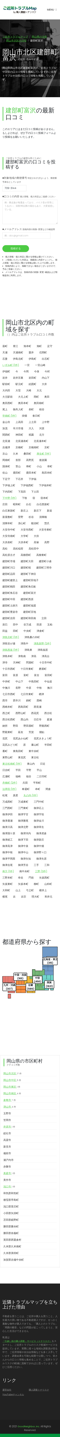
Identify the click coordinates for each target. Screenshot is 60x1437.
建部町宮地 (29, 612)
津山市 (9, 1107)
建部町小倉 (45, 561)
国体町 (6, 466)
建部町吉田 (8, 618)
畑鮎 (41, 732)
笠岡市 (7, 1120)
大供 (36, 536)
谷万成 (27, 624)
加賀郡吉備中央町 (13, 1260)
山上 (18, 890)
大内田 (6, 390)
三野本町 (7, 878)
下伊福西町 (27, 485)
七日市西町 (8, 694)
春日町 (36, 416)
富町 (26, 675)
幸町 (49, 466)
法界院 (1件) (9, 789)
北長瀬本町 (40, 441)
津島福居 (43, 650)
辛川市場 (18, 428)
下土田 (35, 492)
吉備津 (6, 447)
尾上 (5, 409)
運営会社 (6, 1389)
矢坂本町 (23, 884)
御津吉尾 (7, 865)
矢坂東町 (7, 884)
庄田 (5, 504)
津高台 (45, 656)
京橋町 (19, 447)
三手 (36, 865)
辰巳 (5, 624)
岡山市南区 (12, 1093)
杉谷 (31, 517)
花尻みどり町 (10, 745)
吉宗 (23, 897)
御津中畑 (39, 846)
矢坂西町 (44, 878)
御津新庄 (39, 840)
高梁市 (7, 1140)
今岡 (26, 371)
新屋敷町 (7, 517)
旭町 (39, 346)
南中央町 (24, 871)
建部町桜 (26, 567)
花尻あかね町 (20, 738)
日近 (42, 764)
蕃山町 (35, 745)
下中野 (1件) (9, 498)
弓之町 (30, 890)
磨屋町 (43, 669)
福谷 (28, 776)
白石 (28, 504)
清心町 (22, 523)
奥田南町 (39, 403)
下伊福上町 (8, 485)
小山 (39, 466)
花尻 (5, 738)
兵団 (25, 783)
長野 (18, 688)
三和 (46, 865)
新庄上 (24, 511)
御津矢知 (26, 859)
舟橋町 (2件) (9, 783)
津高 (33, 656)
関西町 (6, 435)
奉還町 (26, 789)
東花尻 (22, 757)
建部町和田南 (28, 618)
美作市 (7, 1180)
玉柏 (49, 624)
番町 (5, 751)
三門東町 (23, 808)
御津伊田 (7, 814)
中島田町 (34, 681)
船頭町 (35, 523)
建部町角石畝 (28, 586)
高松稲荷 (18, 548)
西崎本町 (7, 707)
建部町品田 (8, 574)
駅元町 (19, 384)
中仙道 (48, 681)
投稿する (16, 248)
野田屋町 (29, 726)
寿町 (28, 466)
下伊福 (32, 479)
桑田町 (27, 454)
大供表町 (7, 542)
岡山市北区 (12, 1074)
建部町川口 (8, 567)
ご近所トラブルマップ (15, 37)
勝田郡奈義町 (11, 1233)
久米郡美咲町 (11, 1253)
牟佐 (20, 878)
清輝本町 (7, 523)
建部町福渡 (29, 605)
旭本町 (27, 346)
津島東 (28, 650)
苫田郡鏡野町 (11, 1220)
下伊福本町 (45, 485)
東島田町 (18, 751)
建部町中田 (8, 599)
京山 (5, 454)
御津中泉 (23, 846)
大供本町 (23, 542)
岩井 (5, 378)
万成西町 (7, 802)
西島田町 (23, 707)
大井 (44, 384)
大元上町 (23, 397)
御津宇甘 (23, 814)
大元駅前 (7, 397)
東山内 (31, 764)
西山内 (24, 719)
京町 (46, 447)
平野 (28, 770)
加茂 (5, 428)
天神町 (17, 662)
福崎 (18, 776)
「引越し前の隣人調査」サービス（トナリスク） (27, 1341)
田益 (5, 631)
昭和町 (17, 504)
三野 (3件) (41, 871)
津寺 (5, 662)
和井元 (48, 897)
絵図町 (32, 384)
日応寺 (37, 719)
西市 (5, 700)
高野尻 (30, 460)
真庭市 (9, 1173)
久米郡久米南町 (12, 1246)
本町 (37, 789)
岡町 (36, 397)
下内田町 (7, 492)
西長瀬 (37, 707)
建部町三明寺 (44, 567)
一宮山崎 (40, 365)
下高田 (22, 492)
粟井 (31, 352)
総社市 (7, 1133)
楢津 (41, 694)
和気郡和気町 (11, 1193)
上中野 (45, 422)
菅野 (20, 517)
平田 (18, 770)
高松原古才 (8, 555)
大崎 (28, 390)
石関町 (43, 352)
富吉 (36, 675)
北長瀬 (6, 441)
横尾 (5, 897)
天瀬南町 (18, 352)
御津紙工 (7, 840)
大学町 (24, 536)
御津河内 (26, 833)
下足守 (6, 479)
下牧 (24, 498)
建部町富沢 (29, 593)
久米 (15, 454)
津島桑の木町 (32, 637)
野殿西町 (44, 726)
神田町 (19, 435)
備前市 (7, 1153)
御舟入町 (18, 409)
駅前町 (6, 384)
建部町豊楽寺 (10, 612)
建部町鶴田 (8, 586)
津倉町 (40, 631)
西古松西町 (8, 719)
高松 (5, 548)
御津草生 (39, 827)
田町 (15, 631)
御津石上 (39, 808)
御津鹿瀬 (7, 821)
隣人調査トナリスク (39, 1389)
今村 (47, 371)
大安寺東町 (45, 530)
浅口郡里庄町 (11, 1206)
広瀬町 (6, 776)
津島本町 (7, 656)
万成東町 (23, 802)
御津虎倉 (41, 833)
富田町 (48, 675)
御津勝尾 (23, 821)
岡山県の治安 (39, 37)
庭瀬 (49, 719)
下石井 (19, 479)
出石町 (45, 359)
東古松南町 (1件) (12, 764)
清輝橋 (43, 517)
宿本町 (44, 498)
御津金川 (39, 821)
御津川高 (7, 827)
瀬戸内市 (8, 1160)
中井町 (6, 681)
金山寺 (6, 422)
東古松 (35, 757)
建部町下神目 (28, 574)
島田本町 (47, 473)
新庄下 (37, 511)
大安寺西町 (27, 530)
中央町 (27, 631)
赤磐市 (7, 1166)
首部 (18, 460)
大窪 (18, 390)
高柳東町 (41, 555)
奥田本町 (23, 403)
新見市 (7, 1147)
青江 (15, 346)
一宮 (27, 365)
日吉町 (6, 770)
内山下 (45, 378)
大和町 (6, 890)
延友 (20, 732)
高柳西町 (26, 555)
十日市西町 (8, 669)
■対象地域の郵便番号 (29, 179)
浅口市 (9, 1187)
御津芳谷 (23, 865)
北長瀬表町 (22, 441)
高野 (46, 542)
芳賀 (31, 732)
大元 (39, 390)
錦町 (28, 700)
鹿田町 (17, 473)
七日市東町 (27, 694)
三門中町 (39, 802)
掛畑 (24, 416)
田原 (39, 624)
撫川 (49, 688)
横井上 (43, 890)
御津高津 (7, 846)
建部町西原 (27, 599)
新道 (49, 511)
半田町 (48, 745)
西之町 (6, 713)
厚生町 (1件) (44, 454)
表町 (31, 409)
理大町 (35, 897)
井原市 (9, 1127)
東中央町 (34, 751)
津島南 (22, 656)
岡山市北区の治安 (16, 41)
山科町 (48, 884)
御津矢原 (41, 859)
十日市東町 (27, 669)
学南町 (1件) (9, 416)
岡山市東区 (11, 1087)
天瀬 (5, 352)
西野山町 (21, 713)
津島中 (24, 643)
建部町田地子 (31, 580)
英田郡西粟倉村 (12, 1240)
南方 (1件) (8, 871)
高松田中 (34, 548)
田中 (15, 624)
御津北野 (23, 827)
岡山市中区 (12, 1080)
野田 (15, 726)
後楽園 (43, 460)
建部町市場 (8, 561)
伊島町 (32, 359)
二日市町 (42, 776)
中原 (28, 688)
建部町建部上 (10, 580)
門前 (31, 878)
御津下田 (23, 840)
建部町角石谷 (10, 593)
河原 (41, 428)
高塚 (36, 542)
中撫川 (6, 688)
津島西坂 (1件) (10, 650)
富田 (5, 675)
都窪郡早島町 (11, 1200)
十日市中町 (45, 662)
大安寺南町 (8, 536)
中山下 (19, 681)
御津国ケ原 (8, 833)
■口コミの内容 (28, 196)
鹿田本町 (31, 473)
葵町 (5, 346)
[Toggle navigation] (51, 10)
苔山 (18, 466)
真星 (15, 795)
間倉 (48, 789)
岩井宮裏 (18, 378)
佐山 (5, 473)
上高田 (19, 422)
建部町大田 (27, 561)
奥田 (46, 397)
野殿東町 (7, 732)
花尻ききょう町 (43, 738)
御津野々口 (40, 852)
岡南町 (6, 460)
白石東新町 (8, 511)
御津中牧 (7, 852)
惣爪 (46, 523)
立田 (44, 618)
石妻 (5, 359)
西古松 (48, 713)
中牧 (39, 688)
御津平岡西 (8, 859)
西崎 (39, 700)
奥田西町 (7, 403)
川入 (31, 428)
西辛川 (17, 700)
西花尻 (35, 713)
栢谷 (41, 409)
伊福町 (6, 371)
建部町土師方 (10, 605)
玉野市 (7, 1113)
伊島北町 (18, 359)
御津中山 (23, 852)
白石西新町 (43, 504)
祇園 (31, 435)
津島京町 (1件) (10, 637)
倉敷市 (9, 1100)
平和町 (37, 783)
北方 (41, 435)
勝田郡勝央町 (11, 1226)
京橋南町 (34, 447)
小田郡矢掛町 (11, 1213)
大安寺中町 (8, 530)
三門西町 (7, 808)
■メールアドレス (28, 229)
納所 (5, 726)
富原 (15, 675)
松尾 (5, 795)
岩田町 (32, 378)
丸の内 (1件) (31, 795)
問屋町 (30, 662)
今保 (36, 371)
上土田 (32, 422)
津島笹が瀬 (8, 643)
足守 (49, 346)
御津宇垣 (39, 814)
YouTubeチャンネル (13, 1394)
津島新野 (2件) (42, 643)
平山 (39, 770)
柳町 (36, 884)
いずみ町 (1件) (10, 365)
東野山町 (7, 757)
